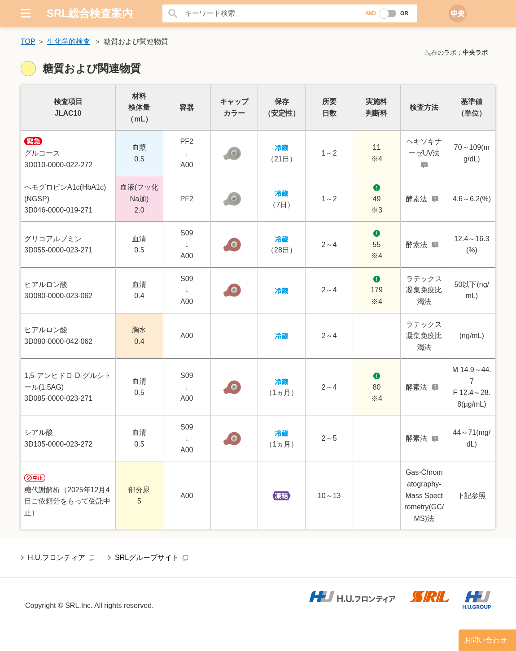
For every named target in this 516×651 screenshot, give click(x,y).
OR (404, 13)
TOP (28, 41)
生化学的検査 (68, 41)
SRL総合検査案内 (90, 13)
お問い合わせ (485, 640)
